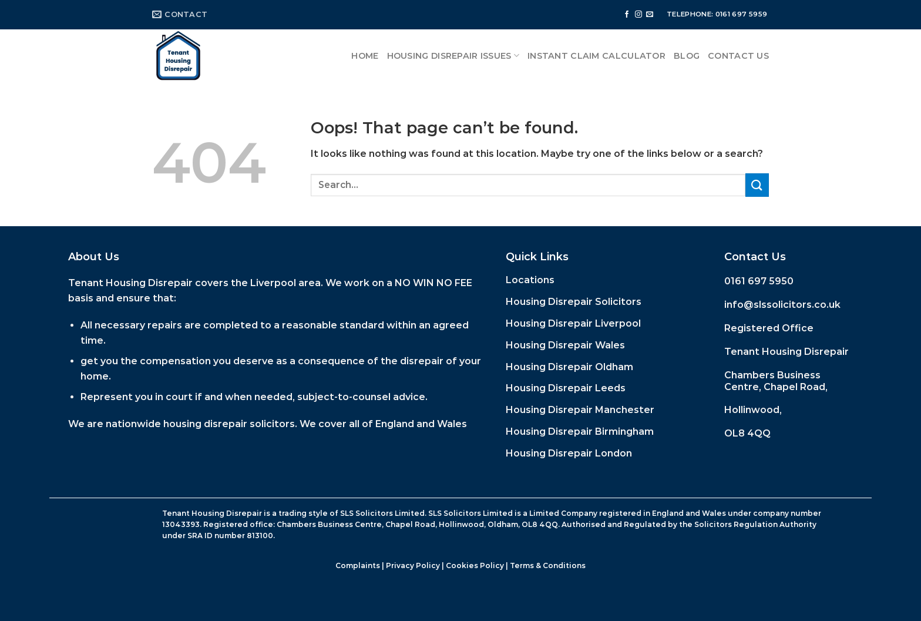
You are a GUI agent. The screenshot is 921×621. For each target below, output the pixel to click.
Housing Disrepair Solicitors (573, 301)
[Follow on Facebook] (626, 15)
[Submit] (757, 184)
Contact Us (738, 56)
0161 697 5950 (759, 281)
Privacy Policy (413, 565)
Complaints (357, 565)
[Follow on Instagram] (638, 15)
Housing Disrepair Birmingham (580, 431)
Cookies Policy (475, 565)
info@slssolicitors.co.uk (782, 304)
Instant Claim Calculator (596, 56)
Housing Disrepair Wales (565, 345)
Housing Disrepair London (569, 453)
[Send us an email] (649, 15)
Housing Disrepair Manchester (580, 409)
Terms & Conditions (548, 565)
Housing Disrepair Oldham (569, 366)
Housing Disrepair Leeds (566, 388)
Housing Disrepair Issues (453, 55)
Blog (687, 56)
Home (364, 56)
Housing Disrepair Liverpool (573, 323)
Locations (530, 280)
